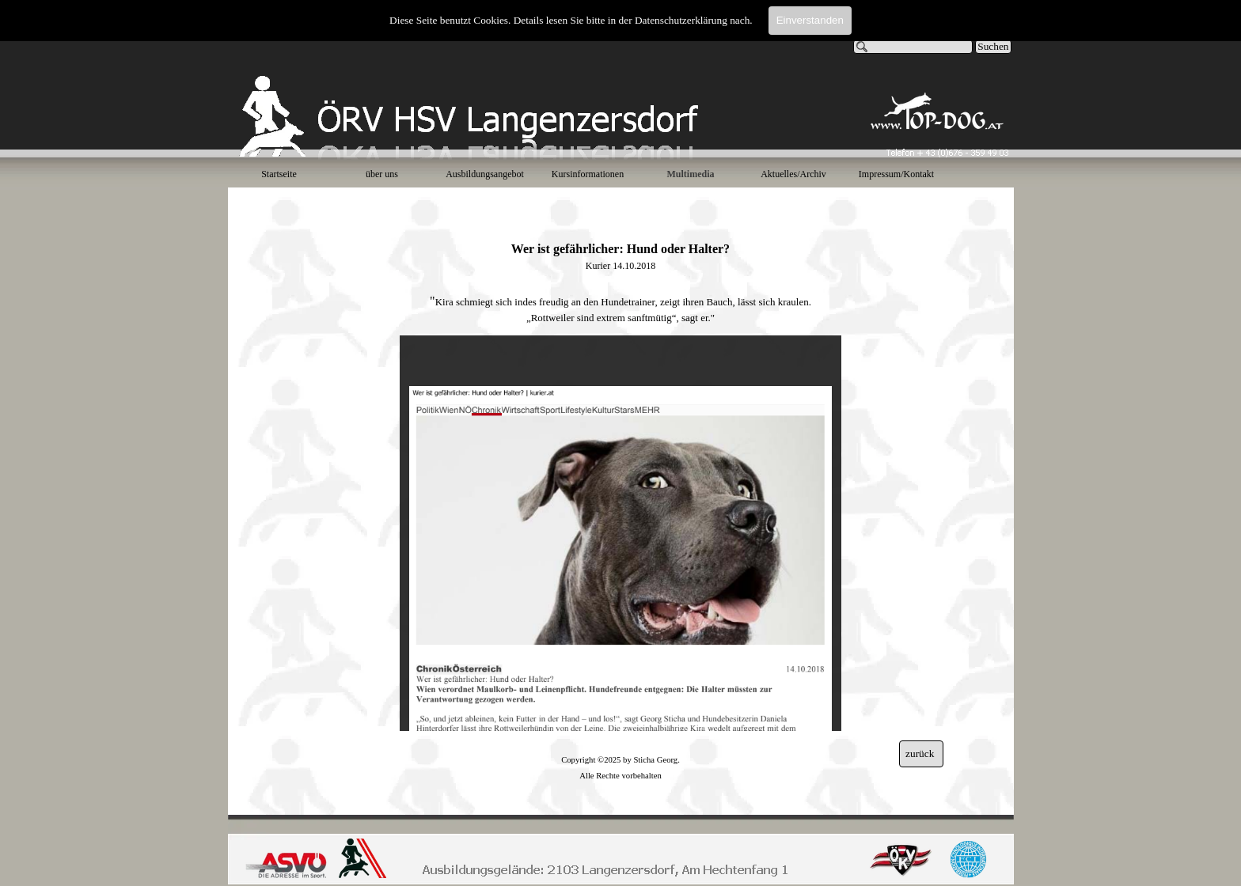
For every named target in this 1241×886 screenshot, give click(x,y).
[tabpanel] (620, 267)
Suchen (992, 46)
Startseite (279, 174)
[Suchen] (913, 47)
